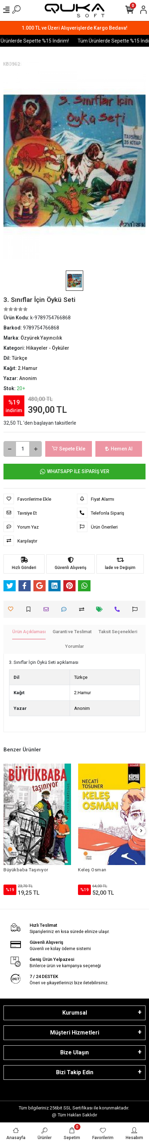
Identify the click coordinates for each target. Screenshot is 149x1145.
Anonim (82, 708)
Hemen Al (119, 449)
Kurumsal (74, 1012)
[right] (141, 831)
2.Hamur (82, 692)
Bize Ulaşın (74, 1052)
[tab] (29, 632)
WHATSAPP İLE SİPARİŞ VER (74, 472)
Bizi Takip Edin (74, 1072)
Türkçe (80, 677)
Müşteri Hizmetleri (74, 1032)
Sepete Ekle (68, 449)
